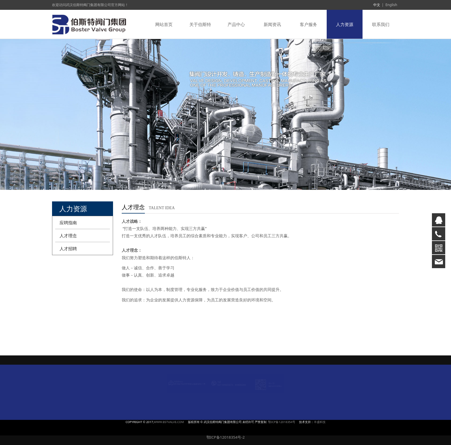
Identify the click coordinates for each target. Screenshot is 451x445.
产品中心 (236, 24)
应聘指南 (68, 222)
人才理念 (68, 235)
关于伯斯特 (200, 24)
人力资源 (344, 24)
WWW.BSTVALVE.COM (200, 422)
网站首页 (164, 24)
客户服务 (308, 24)
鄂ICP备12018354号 (251, 422)
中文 (376, 4)
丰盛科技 (267, 422)
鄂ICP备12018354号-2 (225, 437)
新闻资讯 (272, 24)
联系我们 (380, 24)
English (391, 4)
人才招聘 (68, 248)
